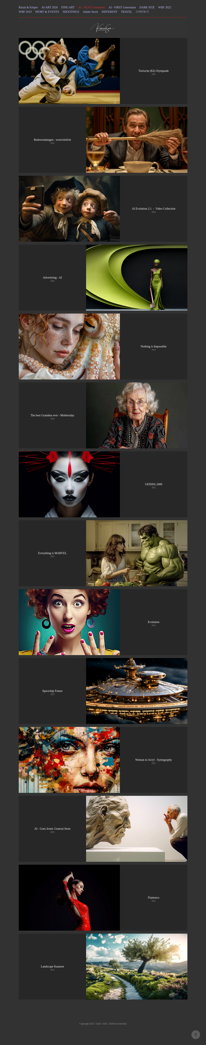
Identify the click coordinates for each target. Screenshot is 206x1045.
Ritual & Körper (28, 7)
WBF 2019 (25, 11)
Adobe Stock (90, 11)
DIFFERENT (109, 11)
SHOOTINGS (71, 11)
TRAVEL (126, 11)
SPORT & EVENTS (47, 11)
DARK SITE (147, 7)
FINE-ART (68, 7)
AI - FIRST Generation (122, 7)
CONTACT (142, 11)
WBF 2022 (164, 7)
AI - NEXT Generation (91, 7)
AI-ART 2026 (49, 7)
